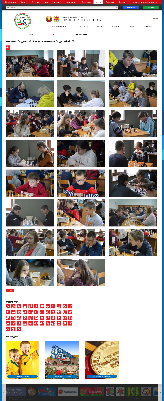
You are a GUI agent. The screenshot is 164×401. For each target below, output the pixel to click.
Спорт (46, 2)
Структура (35, 2)
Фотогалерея (115, 26)
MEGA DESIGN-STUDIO (148, 398)
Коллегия (24, 2)
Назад (10, 291)
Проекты (132, 26)
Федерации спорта (59, 26)
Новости (99, 26)
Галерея (98, 2)
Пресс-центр (86, 2)
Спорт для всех (71, 2)
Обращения (131, 7)
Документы (110, 2)
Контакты (122, 2)
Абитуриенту (149, 26)
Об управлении (10, 2)
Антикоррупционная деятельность (145, 2)
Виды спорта (83, 26)
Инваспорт (56, 2)
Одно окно (151, 7)
